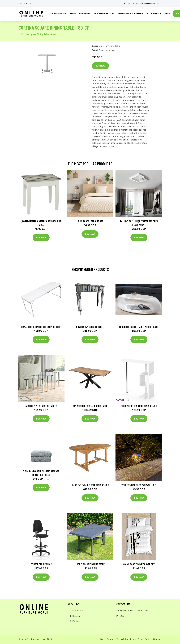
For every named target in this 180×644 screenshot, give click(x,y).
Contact (110, 639)
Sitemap (156, 639)
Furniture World (80, 13)
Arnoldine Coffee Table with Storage (139, 326)
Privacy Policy (144, 639)
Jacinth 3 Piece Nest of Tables (41, 406)
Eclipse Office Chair (41, 564)
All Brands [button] (153, 13)
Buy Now (100, 65)
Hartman (76, 616)
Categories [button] (58, 13)
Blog (168, 13)
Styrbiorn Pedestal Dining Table (90, 406)
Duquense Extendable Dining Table (139, 406)
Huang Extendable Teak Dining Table (90, 485)
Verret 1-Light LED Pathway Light (138, 485)
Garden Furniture (103, 13)
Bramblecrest (78, 610)
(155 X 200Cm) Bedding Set (90, 221)
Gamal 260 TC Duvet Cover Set (139, 564)
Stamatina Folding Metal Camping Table (41, 326)
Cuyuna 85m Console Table (90, 326)
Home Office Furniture (130, 13)
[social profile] (30, 3)
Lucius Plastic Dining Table (90, 564)
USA (128, 3)
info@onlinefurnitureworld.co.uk (146, 3)
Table (117, 46)
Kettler (75, 621)
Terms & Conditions (126, 639)
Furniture (109, 46)
